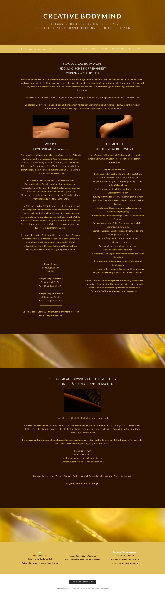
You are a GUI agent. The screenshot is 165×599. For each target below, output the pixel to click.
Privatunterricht (121, 49)
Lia (40, 552)
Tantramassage (99, 49)
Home (84, 49)
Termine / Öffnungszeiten (125, 552)
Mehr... (138, 49)
